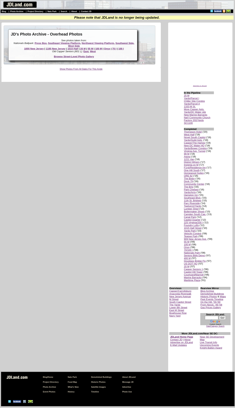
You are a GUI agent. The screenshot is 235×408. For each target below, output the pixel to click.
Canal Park (190, 217)
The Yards (174, 304)
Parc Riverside (192, 203)
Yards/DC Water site (195, 112)
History (71, 392)
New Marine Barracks (195, 114)
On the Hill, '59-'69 (210, 302)
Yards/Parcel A (192, 103)
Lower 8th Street (178, 307)
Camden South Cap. (195, 214)
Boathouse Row (178, 313)
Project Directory (35, 11)
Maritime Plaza (192, 280)
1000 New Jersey (34, 48)
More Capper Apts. (194, 109)
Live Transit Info (208, 342)
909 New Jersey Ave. (195, 239)
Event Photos (49, 392)
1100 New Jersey (55, 48)
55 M (90, 48)
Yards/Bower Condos (195, 148)
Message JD (128, 382)
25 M (186, 95)
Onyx (107, 48)
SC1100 (188, 123)
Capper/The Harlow (194, 142)
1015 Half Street (193, 228)
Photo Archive (17, 11)
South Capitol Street (180, 302)
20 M (83, 48)
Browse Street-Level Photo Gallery (74, 56)
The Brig (188, 186)
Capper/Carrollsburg (180, 291)
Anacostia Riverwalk (180, 293)
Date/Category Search (215, 326)
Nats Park (51, 11)
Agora (187, 156)
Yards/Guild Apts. (193, 140)
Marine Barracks (193, 277)
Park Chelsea (191, 189)
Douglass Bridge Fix (195, 261)
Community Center (194, 184)
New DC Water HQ (194, 145)
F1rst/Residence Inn (195, 167)
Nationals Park (192, 252)
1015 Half (72, 48)
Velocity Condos (193, 233)
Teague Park (191, 236)
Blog (4, 11)
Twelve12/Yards (192, 206)
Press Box (41, 43)
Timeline (95, 392)
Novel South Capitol (195, 137)
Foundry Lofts (191, 225)
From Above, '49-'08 (211, 304)
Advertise (126, 387)
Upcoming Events (209, 345)
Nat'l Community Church (197, 117)
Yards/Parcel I (191, 98)
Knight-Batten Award (211, 347)
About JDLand (129, 377)
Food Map (72, 382)
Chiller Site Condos (194, 101)
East (85, 51)
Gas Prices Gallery (210, 307)
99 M (186, 153)
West (93, 51)
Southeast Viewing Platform (64, 43)
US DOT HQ (191, 263)
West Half (189, 134)
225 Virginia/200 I (193, 222)
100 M (98, 48)
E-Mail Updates (178, 345)
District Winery (192, 162)
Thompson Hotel (193, 131)
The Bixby (189, 178)
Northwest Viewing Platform (98, 43)
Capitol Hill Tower (193, 272)
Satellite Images (98, 387)
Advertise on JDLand (200, 86)
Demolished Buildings (212, 293)
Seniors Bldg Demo (194, 255)
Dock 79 (188, 181)
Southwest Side (124, 43)
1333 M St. (190, 106)
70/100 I (188, 250)
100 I (121, 48)
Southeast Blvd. (192, 197)
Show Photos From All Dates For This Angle (81, 69)
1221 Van (189, 159)
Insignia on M (191, 164)
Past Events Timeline (211, 299)
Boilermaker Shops (194, 211)
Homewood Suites (194, 173)
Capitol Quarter (192, 219)
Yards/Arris (190, 192)
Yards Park (190, 230)
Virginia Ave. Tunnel (194, 151)
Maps (223, 296)
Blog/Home (48, 377)
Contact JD (86, 11)
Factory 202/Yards (194, 120)
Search (64, 11)
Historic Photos (208, 296)
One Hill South (192, 170)
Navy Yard (174, 315)
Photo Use (127, 392)
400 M (187, 258)
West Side (74, 46)
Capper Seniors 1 (193, 269)
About (74, 11)
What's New (73, 387)
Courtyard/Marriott (194, 274)
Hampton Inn (191, 195)
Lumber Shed (191, 208)
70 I (114, 48)
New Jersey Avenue (180, 296)
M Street (173, 299)
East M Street (176, 310)
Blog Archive (207, 291)
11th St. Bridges (192, 200)
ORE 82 (188, 175)
